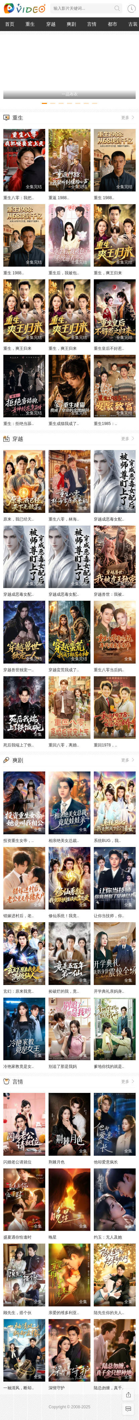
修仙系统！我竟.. (64, 915)
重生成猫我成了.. (64, 423)
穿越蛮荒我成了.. (64, 670)
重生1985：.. (105, 423)
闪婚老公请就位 (17, 1162)
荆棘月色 (57, 1162)
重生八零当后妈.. (109, 670)
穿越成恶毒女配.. (109, 519)
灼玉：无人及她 (108, 1237)
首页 (9, 24)
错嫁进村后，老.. (18, 915)
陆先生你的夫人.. (109, 1312)
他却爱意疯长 (106, 1162)
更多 (128, 117)
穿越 (51, 24)
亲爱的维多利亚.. (64, 1312)
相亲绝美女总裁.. (64, 840)
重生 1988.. (104, 197)
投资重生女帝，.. (18, 840)
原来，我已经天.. (18, 519)
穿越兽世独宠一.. (18, 670)
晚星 (53, 1237)
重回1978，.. (105, 745)
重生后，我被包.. (64, 273)
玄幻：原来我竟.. (18, 991)
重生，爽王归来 (108, 273)
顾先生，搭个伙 (17, 1312)
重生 (30, 24)
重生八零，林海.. (64, 519)
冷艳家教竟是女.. (18, 1066)
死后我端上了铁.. (18, 745)
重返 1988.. (59, 197)
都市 (112, 24)
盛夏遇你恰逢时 (17, 1237)
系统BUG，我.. (107, 840)
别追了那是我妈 (63, 1066)
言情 (91, 24)
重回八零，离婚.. (64, 745)
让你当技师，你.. (109, 915)
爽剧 (71, 24)
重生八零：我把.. (18, 197)
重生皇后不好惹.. (109, 348)
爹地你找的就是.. (109, 1066)
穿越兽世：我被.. (109, 594)
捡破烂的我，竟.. (64, 991)
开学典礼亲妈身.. (109, 991)
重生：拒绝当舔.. (18, 423)
